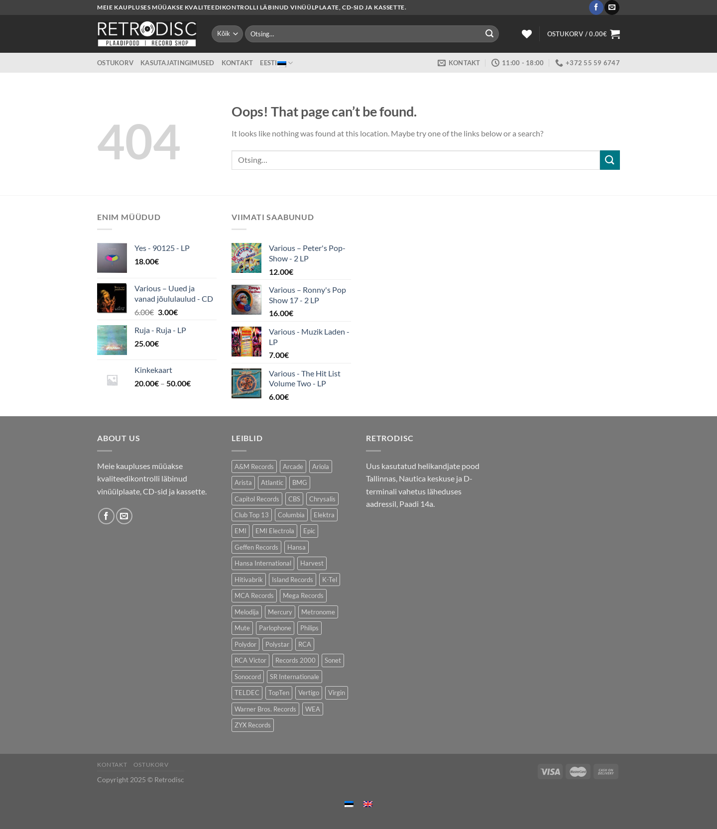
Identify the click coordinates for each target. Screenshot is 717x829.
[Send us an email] (611, 7)
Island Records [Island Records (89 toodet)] (292, 580)
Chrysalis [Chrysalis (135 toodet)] (322, 499)
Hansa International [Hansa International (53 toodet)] (263, 563)
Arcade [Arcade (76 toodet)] (293, 467)
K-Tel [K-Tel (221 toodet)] (329, 580)
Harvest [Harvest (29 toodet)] (312, 563)
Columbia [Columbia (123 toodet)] (291, 515)
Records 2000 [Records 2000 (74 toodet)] (295, 660)
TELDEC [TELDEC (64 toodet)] (247, 693)
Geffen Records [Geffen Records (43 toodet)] (256, 547)
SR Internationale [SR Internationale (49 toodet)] (294, 677)
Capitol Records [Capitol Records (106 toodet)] (257, 499)
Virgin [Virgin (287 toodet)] (336, 693)
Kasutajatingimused (177, 63)
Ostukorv (115, 63)
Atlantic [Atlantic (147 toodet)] (272, 482)
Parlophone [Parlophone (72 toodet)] (275, 628)
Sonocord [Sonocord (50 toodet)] (248, 677)
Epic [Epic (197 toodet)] (309, 531)
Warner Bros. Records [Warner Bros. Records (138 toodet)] (265, 709)
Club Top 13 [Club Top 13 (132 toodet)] (252, 515)
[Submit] (489, 33)
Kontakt (237, 63)
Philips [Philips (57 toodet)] (309, 628)
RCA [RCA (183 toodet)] (304, 644)
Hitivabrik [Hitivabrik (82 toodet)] (249, 580)
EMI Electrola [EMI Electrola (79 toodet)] (274, 531)
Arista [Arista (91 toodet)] (243, 482)
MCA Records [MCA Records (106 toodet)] (254, 595)
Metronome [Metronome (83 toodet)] (318, 612)
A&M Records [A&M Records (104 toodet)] (254, 467)
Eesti (276, 63)
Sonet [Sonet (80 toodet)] (333, 660)
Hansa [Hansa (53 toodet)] (296, 547)
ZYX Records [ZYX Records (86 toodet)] (253, 725)
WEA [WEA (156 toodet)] (312, 709)
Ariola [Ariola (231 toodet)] (320, 467)
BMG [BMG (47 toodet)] (299, 482)
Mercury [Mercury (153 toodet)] (280, 612)
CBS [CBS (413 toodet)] (294, 499)
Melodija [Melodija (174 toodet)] (247, 612)
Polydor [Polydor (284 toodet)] (245, 644)
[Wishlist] (527, 34)
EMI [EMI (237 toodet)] (240, 531)
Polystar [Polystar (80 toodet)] (277, 644)
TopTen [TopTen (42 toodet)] (278, 693)
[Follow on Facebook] (596, 7)
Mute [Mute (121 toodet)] (242, 628)
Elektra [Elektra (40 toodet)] (324, 515)
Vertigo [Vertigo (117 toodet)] (308, 693)
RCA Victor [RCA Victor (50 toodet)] (250, 660)
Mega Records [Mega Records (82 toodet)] (303, 595)
